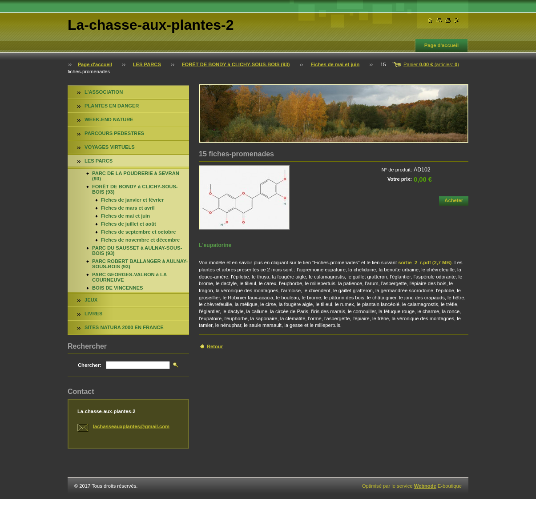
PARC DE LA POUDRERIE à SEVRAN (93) (135, 176)
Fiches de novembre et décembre (140, 240)
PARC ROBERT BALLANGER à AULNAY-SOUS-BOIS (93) (140, 263)
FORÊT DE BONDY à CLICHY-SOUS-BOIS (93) (236, 64)
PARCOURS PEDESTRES (114, 133)
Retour (215, 346)
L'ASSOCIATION (104, 92)
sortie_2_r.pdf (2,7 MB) (424, 262)
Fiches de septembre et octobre (138, 232)
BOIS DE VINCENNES (117, 287)
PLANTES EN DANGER (112, 105)
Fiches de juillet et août (128, 224)
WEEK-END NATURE (109, 119)
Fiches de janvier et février (132, 200)
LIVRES (93, 313)
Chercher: (89, 365)
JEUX (91, 299)
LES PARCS (147, 64)
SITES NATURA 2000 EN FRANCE (124, 327)
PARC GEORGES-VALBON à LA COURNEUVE (129, 277)
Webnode (425, 486)
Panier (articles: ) (431, 64)
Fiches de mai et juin (334, 64)
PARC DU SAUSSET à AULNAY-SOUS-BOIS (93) (137, 250)
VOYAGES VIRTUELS (110, 147)
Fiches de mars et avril (128, 208)
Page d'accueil (441, 45)
